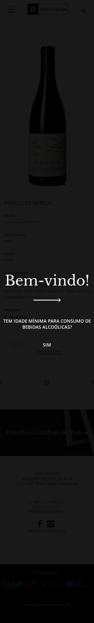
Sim (47, 345)
